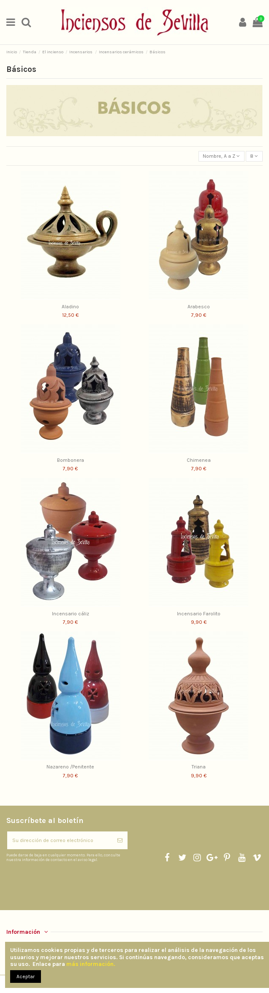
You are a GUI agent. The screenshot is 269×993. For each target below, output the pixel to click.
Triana (199, 767)
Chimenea (199, 460)
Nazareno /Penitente (70, 767)
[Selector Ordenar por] (221, 156)
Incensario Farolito (198, 614)
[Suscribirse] (120, 840)
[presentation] (77, 883)
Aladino (70, 307)
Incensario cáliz (70, 614)
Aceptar (25, 976)
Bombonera (70, 460)
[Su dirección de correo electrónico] (59, 840)
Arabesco (198, 307)
